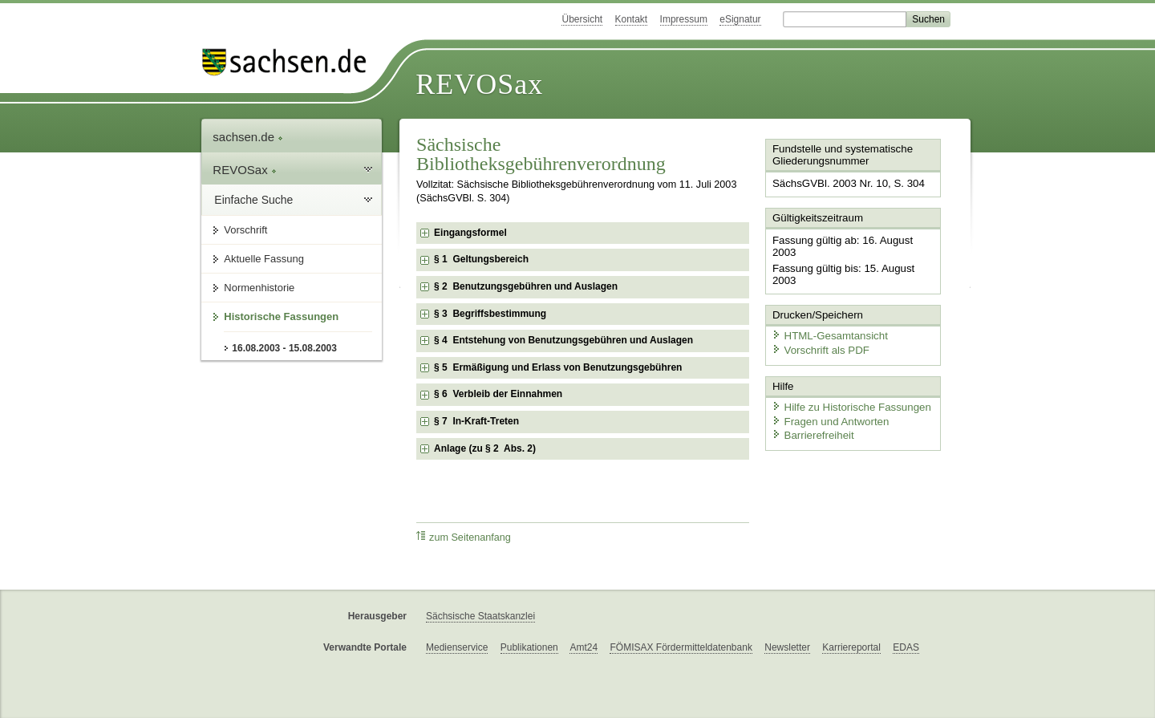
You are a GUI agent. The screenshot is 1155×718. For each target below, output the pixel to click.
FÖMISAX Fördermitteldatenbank (681, 647)
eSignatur (739, 19)
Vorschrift (245, 230)
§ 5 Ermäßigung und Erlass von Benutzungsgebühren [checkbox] (558, 367)
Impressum (683, 19)
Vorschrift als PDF (818, 323)
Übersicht (581, 19)
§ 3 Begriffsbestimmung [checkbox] (490, 313)
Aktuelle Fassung (264, 259)
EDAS (906, 647)
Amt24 (583, 647)
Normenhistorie (259, 288)
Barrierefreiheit (811, 407)
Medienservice (457, 647)
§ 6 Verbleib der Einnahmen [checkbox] (498, 394)
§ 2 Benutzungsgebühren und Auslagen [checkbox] (526, 286)
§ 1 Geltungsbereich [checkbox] (481, 259)
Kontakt (631, 19)
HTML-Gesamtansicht (827, 309)
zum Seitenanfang (463, 537)
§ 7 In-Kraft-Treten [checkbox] (476, 421)
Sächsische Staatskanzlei (480, 616)
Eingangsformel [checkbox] (470, 232)
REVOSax (479, 84)
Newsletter (787, 647)
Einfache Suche (253, 199)
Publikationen (529, 647)
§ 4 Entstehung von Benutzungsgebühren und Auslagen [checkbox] (563, 340)
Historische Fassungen (281, 316)
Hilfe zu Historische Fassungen (848, 379)
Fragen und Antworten (828, 393)
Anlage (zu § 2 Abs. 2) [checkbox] (485, 448)
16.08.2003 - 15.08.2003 (284, 348)
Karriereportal (851, 647)
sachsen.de (248, 137)
